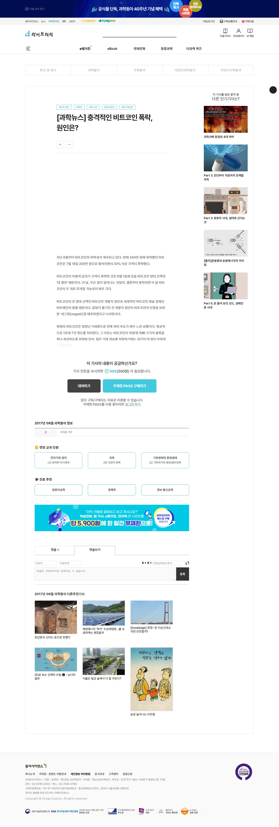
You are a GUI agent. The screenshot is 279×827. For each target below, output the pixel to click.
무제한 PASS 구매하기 (129, 386)
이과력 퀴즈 (194, 49)
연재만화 (139, 49)
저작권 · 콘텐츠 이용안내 (52, 774)
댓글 (55, 550)
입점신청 (127, 774)
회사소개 (30, 774)
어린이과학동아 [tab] (185, 70)
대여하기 (84, 386)
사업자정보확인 (67, 788)
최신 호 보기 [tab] (48, 70)
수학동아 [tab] (139, 70)
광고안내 (99, 774)
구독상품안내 (228, 21)
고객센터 (113, 774)
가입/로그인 (209, 21)
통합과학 (167, 49)
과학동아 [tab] (94, 70)
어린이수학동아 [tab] (231, 70)
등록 (182, 574)
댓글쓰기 (94, 550)
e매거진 (85, 49)
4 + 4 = (147, 563)
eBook (112, 49)
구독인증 (248, 21)
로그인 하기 (133, 404)
